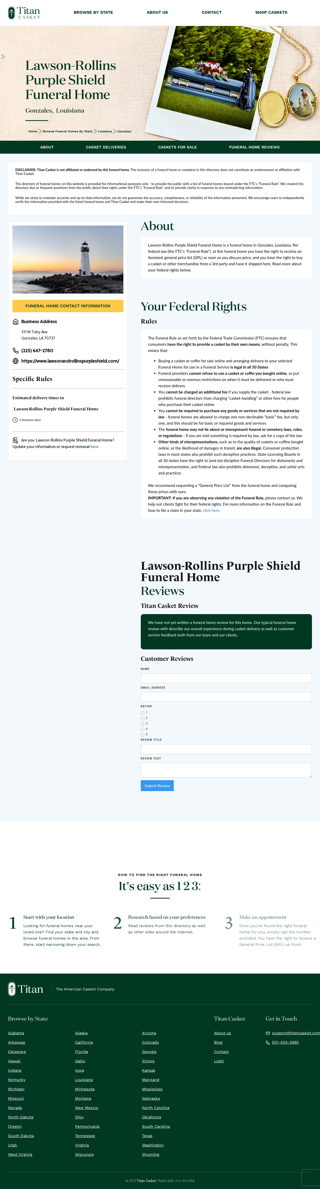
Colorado (150, 1042)
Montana (83, 1098)
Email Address (153, 687)
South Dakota (21, 1135)
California (84, 1042)
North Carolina (155, 1107)
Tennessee (85, 1135)
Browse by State (93, 12)
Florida (81, 1051)
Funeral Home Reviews (254, 147)
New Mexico (86, 1107)
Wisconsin (84, 1154)
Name (145, 669)
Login (219, 1061)
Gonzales (124, 131)
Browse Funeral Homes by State (67, 131)
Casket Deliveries (106, 147)
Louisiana (105, 131)
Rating (146, 706)
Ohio (79, 1117)
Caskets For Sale (177, 147)
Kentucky (16, 1079)
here (94, 446)
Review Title (151, 739)
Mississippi (152, 1089)
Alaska (81, 1033)
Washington (153, 1145)
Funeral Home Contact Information (67, 305)
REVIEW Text (151, 758)
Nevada (15, 1107)
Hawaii (14, 1061)
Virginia (82, 1145)
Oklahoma (151, 1117)
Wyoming (150, 1154)
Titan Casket (146, 1181)
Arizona (149, 1033)
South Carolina (156, 1126)
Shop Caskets (271, 12)
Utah (12, 1145)
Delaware (17, 1051)
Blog (218, 1042)
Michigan (16, 1089)
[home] (24, 12)
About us (222, 1033)
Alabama (16, 1033)
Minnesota (85, 1089)
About (47, 147)
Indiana (14, 1070)
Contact (221, 1051)
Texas (147, 1135)
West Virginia (20, 1154)
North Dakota (20, 1117)
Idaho (80, 1061)
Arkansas (16, 1042)
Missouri (16, 1098)
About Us (157, 12)
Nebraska (151, 1098)
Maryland (150, 1079)
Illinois (148, 1061)
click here (211, 510)
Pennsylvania (87, 1126)
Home (33, 131)
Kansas (148, 1070)
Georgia (149, 1051)
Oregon (15, 1126)
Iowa (79, 1070)
